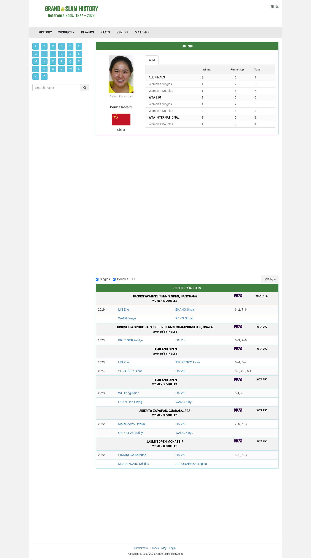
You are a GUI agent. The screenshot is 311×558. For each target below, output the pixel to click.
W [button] (70, 68)
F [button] (78, 46)
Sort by (270, 279)
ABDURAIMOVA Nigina (191, 464)
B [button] (44, 46)
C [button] (53, 46)
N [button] (44, 61)
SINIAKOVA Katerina (132, 455)
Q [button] (70, 61)
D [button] (62, 46)
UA (277, 6)
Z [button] (44, 76)
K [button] (70, 53)
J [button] (61, 53)
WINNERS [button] (66, 32)
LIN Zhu (123, 309)
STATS (105, 32)
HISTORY (45, 32)
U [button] (53, 68)
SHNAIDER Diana (130, 371)
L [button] (79, 53)
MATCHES (142, 32)
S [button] (35, 68)
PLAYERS (87, 32)
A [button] (35, 46)
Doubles (120, 279)
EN (272, 6)
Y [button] (35, 76)
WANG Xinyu (127, 318)
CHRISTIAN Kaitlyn (131, 433)
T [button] (44, 68)
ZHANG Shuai (185, 309)
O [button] (53, 61)
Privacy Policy (159, 548)
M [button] (36, 61)
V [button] (61, 68)
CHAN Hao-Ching (130, 402)
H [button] (44, 53)
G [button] (36, 53)
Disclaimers (141, 548)
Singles (103, 279)
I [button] (52, 53)
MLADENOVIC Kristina (133, 464)
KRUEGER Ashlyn (130, 340)
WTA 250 (155, 97)
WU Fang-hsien (128, 393)
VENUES (122, 32)
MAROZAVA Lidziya (131, 424)
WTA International (164, 117)
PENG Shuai (183, 318)
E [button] (70, 46)
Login (172, 548)
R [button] (79, 61)
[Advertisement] (187, 14)
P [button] (61, 61)
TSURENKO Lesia (187, 362)
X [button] (79, 68)
